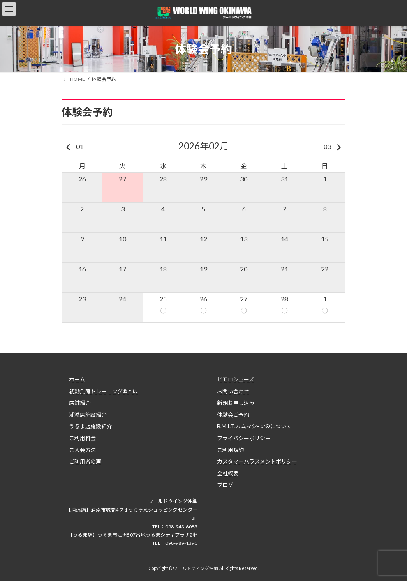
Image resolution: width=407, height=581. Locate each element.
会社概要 (227, 473)
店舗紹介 (79, 403)
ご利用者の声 (85, 461)
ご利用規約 (230, 450)
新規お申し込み (235, 403)
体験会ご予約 (233, 414)
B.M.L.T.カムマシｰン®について (254, 426)
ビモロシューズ (235, 379)
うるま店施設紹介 (90, 426)
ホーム (77, 379)
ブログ (225, 485)
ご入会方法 (82, 450)
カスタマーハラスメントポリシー (257, 461)
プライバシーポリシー (244, 438)
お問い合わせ (233, 391)
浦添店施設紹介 (87, 414)
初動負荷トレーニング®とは (103, 391)
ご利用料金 (82, 438)
